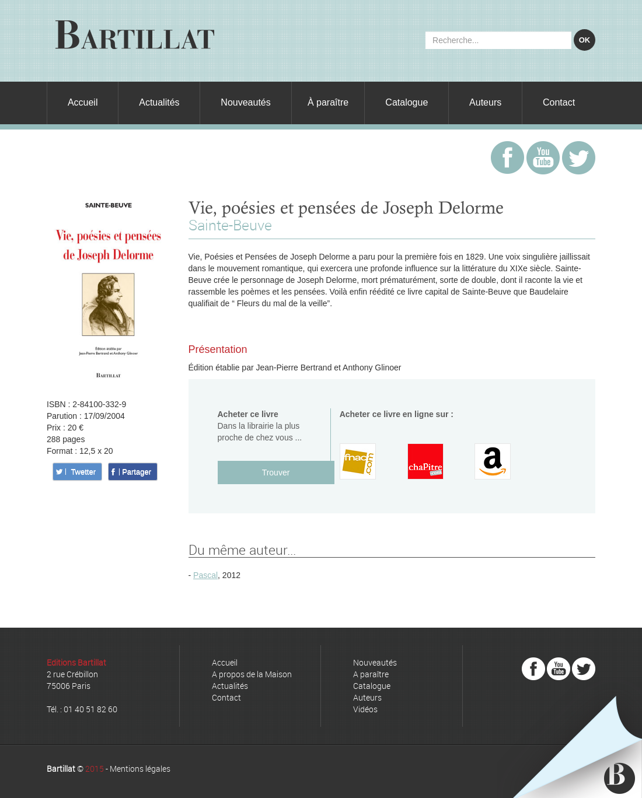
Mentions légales (140, 768)
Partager (136, 471)
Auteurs (485, 102)
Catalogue (406, 102)
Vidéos (365, 709)
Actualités (159, 102)
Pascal (205, 575)
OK (585, 40)
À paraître (328, 102)
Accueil (83, 102)
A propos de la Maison (252, 674)
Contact (559, 102)
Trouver (276, 472)
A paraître (371, 674)
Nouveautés (245, 102)
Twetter (83, 471)
